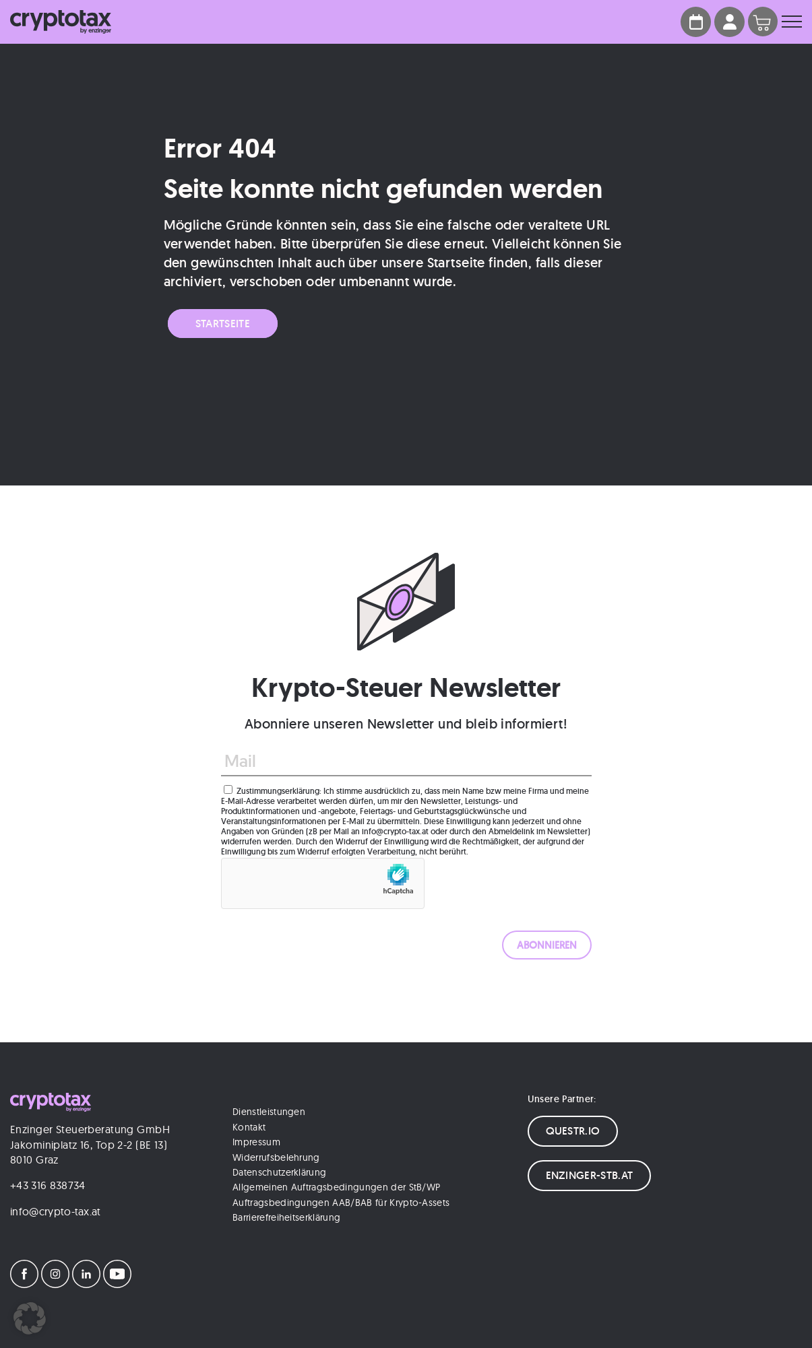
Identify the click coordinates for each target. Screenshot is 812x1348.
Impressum (256, 1142)
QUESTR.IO (573, 1131)
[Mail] (406, 761)
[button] (29, 1318)
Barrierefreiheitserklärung (286, 1217)
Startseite (222, 323)
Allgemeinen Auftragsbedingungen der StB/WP (336, 1187)
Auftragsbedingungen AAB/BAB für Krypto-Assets (340, 1203)
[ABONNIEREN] (547, 945)
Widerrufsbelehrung (276, 1157)
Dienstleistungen (268, 1112)
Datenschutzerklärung (279, 1172)
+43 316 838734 (47, 1185)
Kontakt (249, 1127)
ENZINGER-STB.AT (589, 1175)
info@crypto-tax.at (55, 1211)
